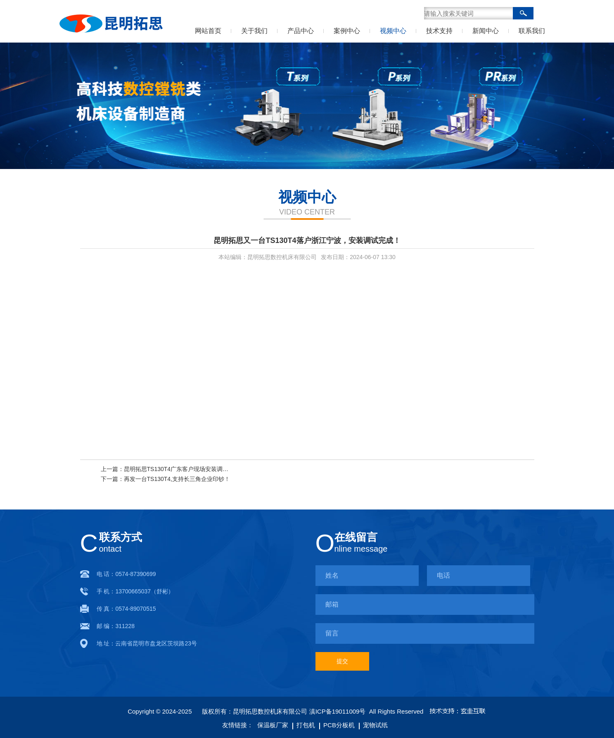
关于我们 (254, 30)
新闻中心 (485, 30)
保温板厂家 (272, 724)
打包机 (303, 724)
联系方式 (120, 537)
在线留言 (355, 537)
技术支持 (439, 30)
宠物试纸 (373, 724)
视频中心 (393, 30)
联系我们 (532, 30)
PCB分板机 (337, 724)
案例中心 (347, 30)
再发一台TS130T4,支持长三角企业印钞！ (177, 479)
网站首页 (208, 30)
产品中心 (300, 30)
